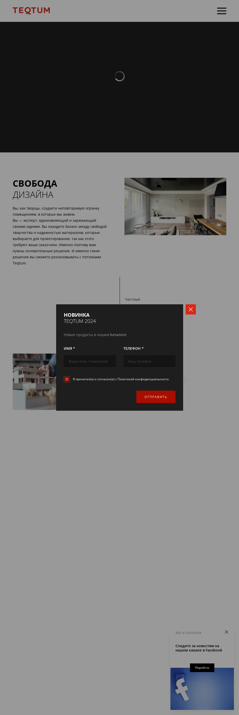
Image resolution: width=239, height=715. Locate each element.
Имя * (69, 348)
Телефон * (133, 348)
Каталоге (118, 334)
